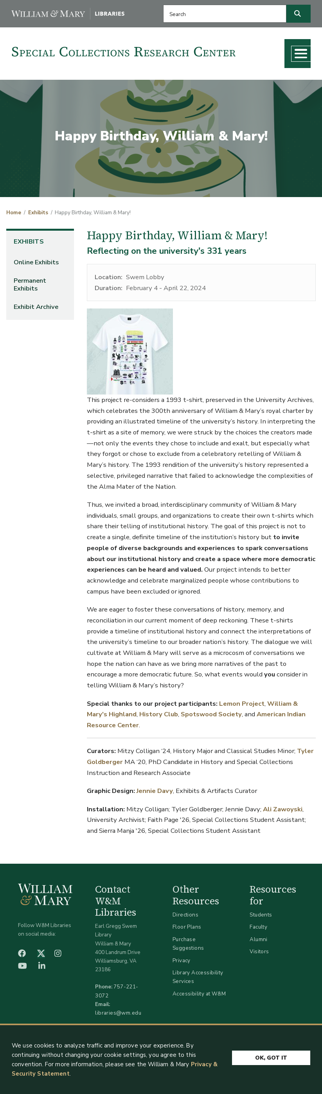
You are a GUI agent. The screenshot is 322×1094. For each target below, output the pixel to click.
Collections (49, 72)
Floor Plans (187, 943)
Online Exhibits (36, 278)
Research (97, 72)
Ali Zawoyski (282, 824)
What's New (193, 72)
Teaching (142, 72)
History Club (158, 730)
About (239, 72)
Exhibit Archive (36, 322)
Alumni (259, 955)
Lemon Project (241, 719)
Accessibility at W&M (199, 1009)
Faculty (258, 943)
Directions (185, 930)
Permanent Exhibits (30, 300)
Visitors (259, 967)
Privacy (182, 976)
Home (13, 228)
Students (261, 930)
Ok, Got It (271, 1056)
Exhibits (38, 228)
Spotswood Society (211, 730)
